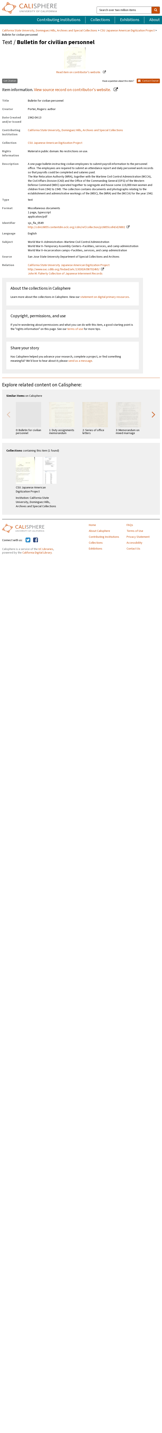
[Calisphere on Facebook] (35, 540)
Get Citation (9, 81)
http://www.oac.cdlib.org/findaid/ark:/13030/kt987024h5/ (64, 269)
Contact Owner (148, 81)
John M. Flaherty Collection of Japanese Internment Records (65, 274)
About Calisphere (99, 531)
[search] (155, 10)
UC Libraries (45, 549)
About (154, 20)
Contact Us (133, 548)
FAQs (130, 525)
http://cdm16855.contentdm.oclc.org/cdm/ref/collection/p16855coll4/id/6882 (76, 227)
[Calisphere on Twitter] (28, 540)
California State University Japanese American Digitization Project (68, 265)
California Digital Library (37, 553)
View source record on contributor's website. (73, 90)
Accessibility (134, 542)
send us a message (80, 361)
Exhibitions (129, 20)
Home (92, 525)
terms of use (75, 329)
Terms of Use (135, 531)
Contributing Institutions (58, 20)
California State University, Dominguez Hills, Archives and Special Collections (50, 30)
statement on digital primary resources (104, 297)
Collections (100, 20)
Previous (8, 414)
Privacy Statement (138, 536)
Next (153, 414)
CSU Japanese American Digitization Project (127, 30)
